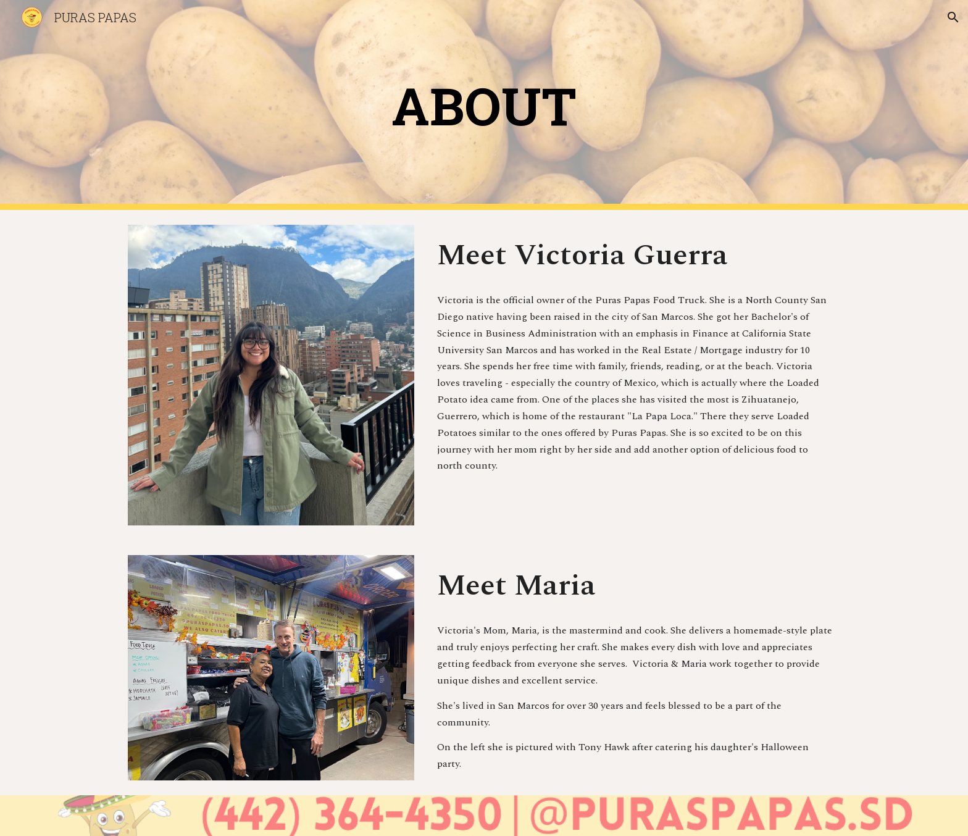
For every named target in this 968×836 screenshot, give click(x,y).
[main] (484, 105)
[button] (953, 17)
